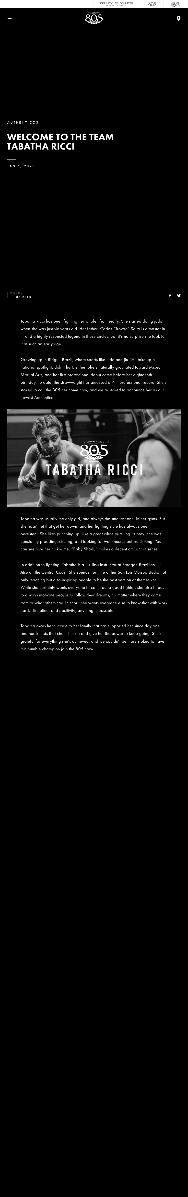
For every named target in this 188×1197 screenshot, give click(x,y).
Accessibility (94, 1156)
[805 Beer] (152, 4)
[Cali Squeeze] (176, 4)
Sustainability (94, 1107)
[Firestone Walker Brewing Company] (117, 4)
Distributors (94, 1140)
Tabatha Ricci (33, 321)
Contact (94, 1075)
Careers (94, 1091)
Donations (94, 1123)
